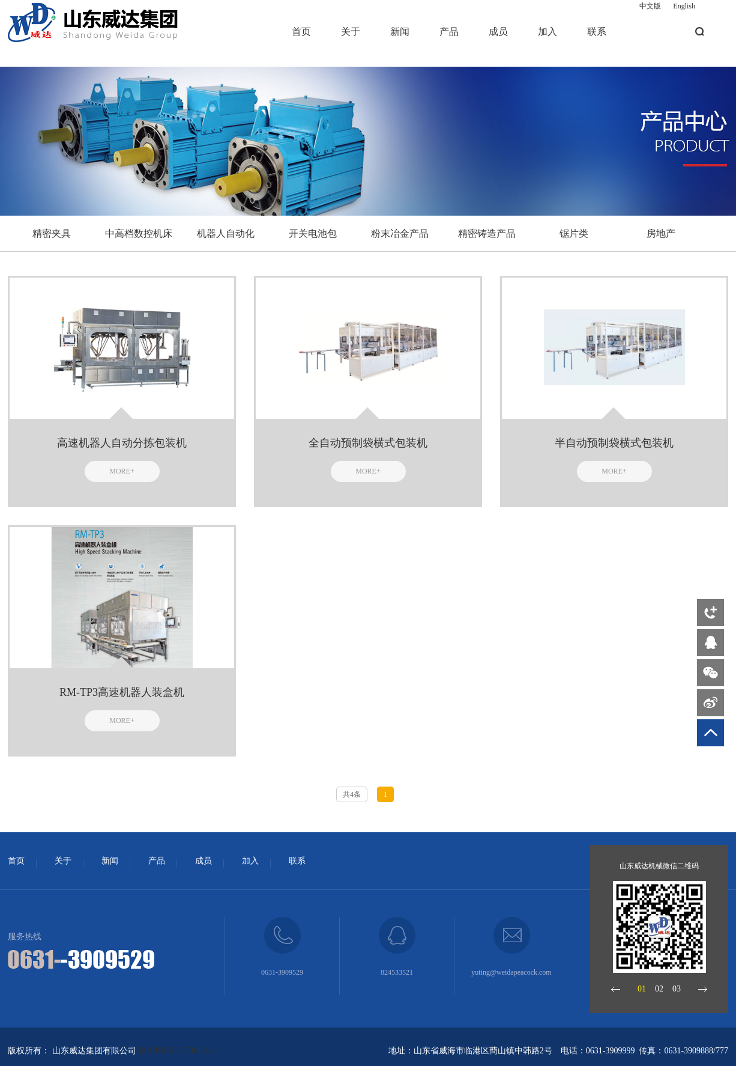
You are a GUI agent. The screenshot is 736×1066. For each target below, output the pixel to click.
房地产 (661, 233)
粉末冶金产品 (400, 233)
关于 (350, 31)
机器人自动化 (226, 233)
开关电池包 (313, 233)
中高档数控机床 (138, 233)
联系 (596, 31)
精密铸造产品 (487, 233)
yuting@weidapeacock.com (511, 972)
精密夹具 (51, 233)
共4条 (352, 794)
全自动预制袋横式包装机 (368, 443)
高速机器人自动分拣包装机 (122, 443)
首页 (301, 31)
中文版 (650, 6)
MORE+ (121, 471)
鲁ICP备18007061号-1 (177, 1050)
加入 (547, 31)
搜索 (699, 31)
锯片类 (574, 233)
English (684, 6)
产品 (449, 31)
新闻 (399, 31)
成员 (498, 31)
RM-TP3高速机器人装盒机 (121, 692)
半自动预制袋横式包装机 (614, 443)
